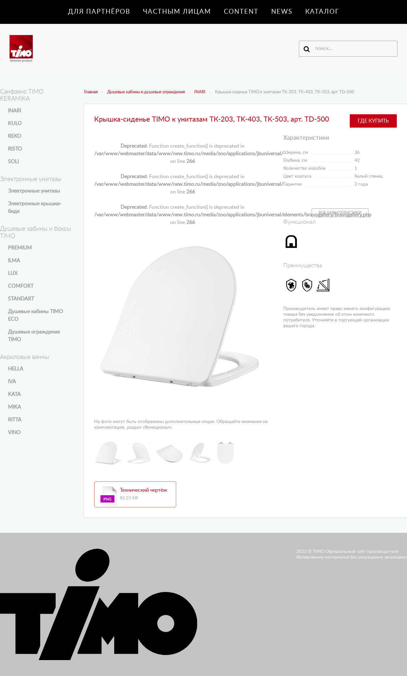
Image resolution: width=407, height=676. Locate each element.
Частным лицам (177, 12)
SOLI (13, 161)
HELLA (15, 368)
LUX (12, 273)
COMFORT (20, 286)
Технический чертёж (143, 490)
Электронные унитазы (34, 191)
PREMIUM (20, 247)
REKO (14, 136)
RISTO (15, 148)
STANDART (21, 298)
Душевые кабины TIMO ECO (35, 315)
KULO (15, 123)
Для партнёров (99, 12)
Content (241, 12)
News (282, 12)
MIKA (14, 407)
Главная (91, 92)
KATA (14, 394)
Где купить (373, 120)
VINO (14, 432)
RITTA (14, 419)
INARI (199, 92)
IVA (12, 381)
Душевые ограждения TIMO (34, 335)
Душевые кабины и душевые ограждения (146, 92)
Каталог (322, 12)
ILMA (14, 260)
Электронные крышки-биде (34, 207)
